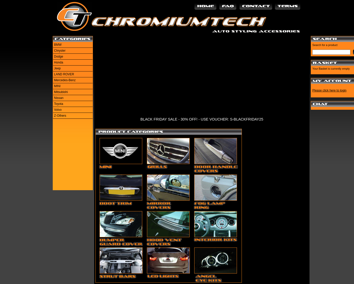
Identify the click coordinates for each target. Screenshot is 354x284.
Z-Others (60, 115)
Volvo (57, 110)
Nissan (59, 98)
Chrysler (60, 50)
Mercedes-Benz (65, 80)
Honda (58, 62)
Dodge (58, 56)
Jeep (57, 68)
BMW (57, 45)
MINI (57, 86)
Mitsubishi (61, 92)
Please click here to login (329, 90)
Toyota (58, 104)
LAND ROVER (64, 74)
